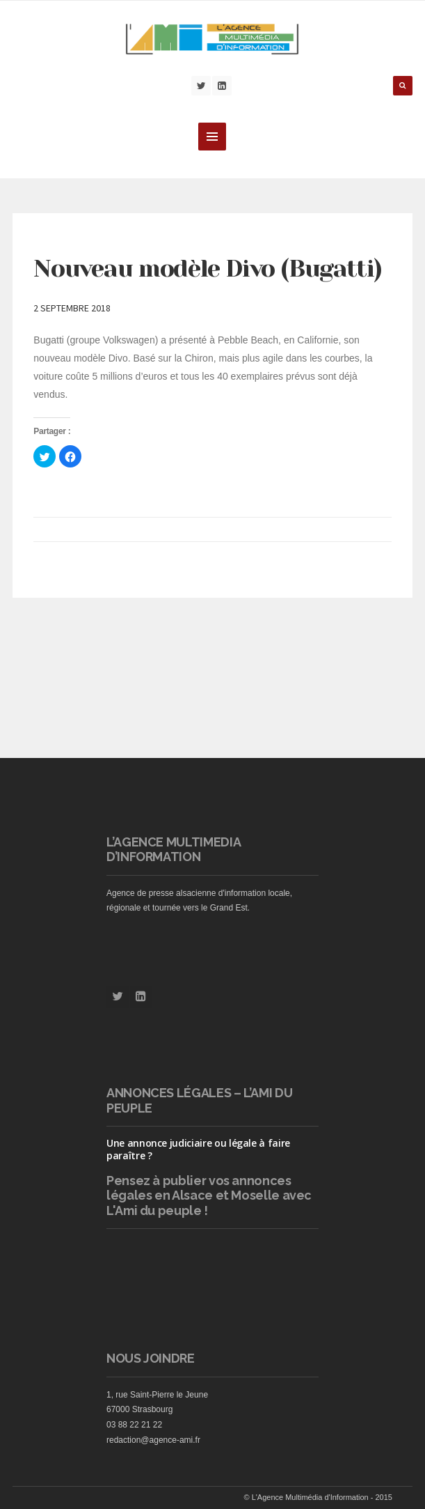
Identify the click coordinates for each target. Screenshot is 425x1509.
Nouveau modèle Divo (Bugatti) (207, 268)
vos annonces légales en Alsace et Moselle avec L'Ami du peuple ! (209, 1195)
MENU (212, 136)
